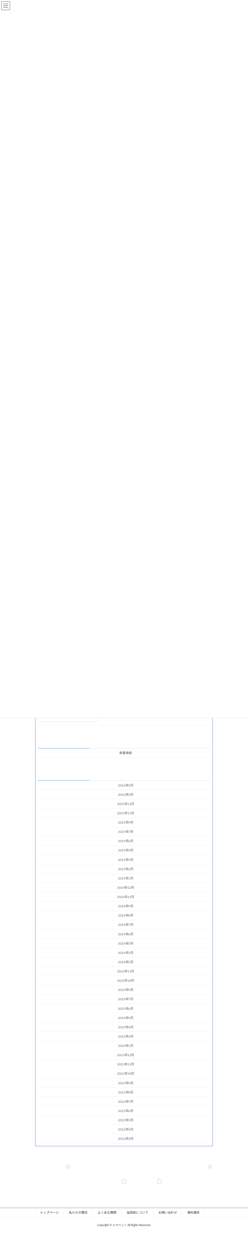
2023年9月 (125, 990)
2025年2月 (125, 869)
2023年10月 (125, 980)
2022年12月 (125, 1055)
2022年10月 (125, 1074)
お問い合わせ (167, 1212)
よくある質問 (107, 1212)
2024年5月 (125, 943)
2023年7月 (125, 999)
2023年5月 (125, 1018)
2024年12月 (125, 887)
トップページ (49, 1212)
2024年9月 (125, 906)
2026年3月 (125, 785)
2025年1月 (125, 878)
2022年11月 (125, 1064)
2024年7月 (125, 925)
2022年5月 (125, 1120)
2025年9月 (125, 822)
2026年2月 (125, 795)
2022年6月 (125, 1111)
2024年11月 (125, 897)
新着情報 (125, 753)
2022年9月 (125, 1083)
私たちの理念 (78, 1212)
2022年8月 (125, 1092)
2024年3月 (125, 953)
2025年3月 (125, 860)
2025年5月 (125, 850)
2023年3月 (125, 1036)
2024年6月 (125, 934)
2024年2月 (125, 962)
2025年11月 (125, 813)
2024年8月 (125, 916)
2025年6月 (125, 841)
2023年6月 (125, 1009)
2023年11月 (125, 971)
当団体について (137, 1212)
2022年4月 (125, 1129)
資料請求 (193, 1212)
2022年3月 (125, 1139)
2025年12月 (125, 804)
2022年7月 (125, 1101)
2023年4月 (125, 1027)
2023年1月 (125, 1046)
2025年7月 (125, 832)
